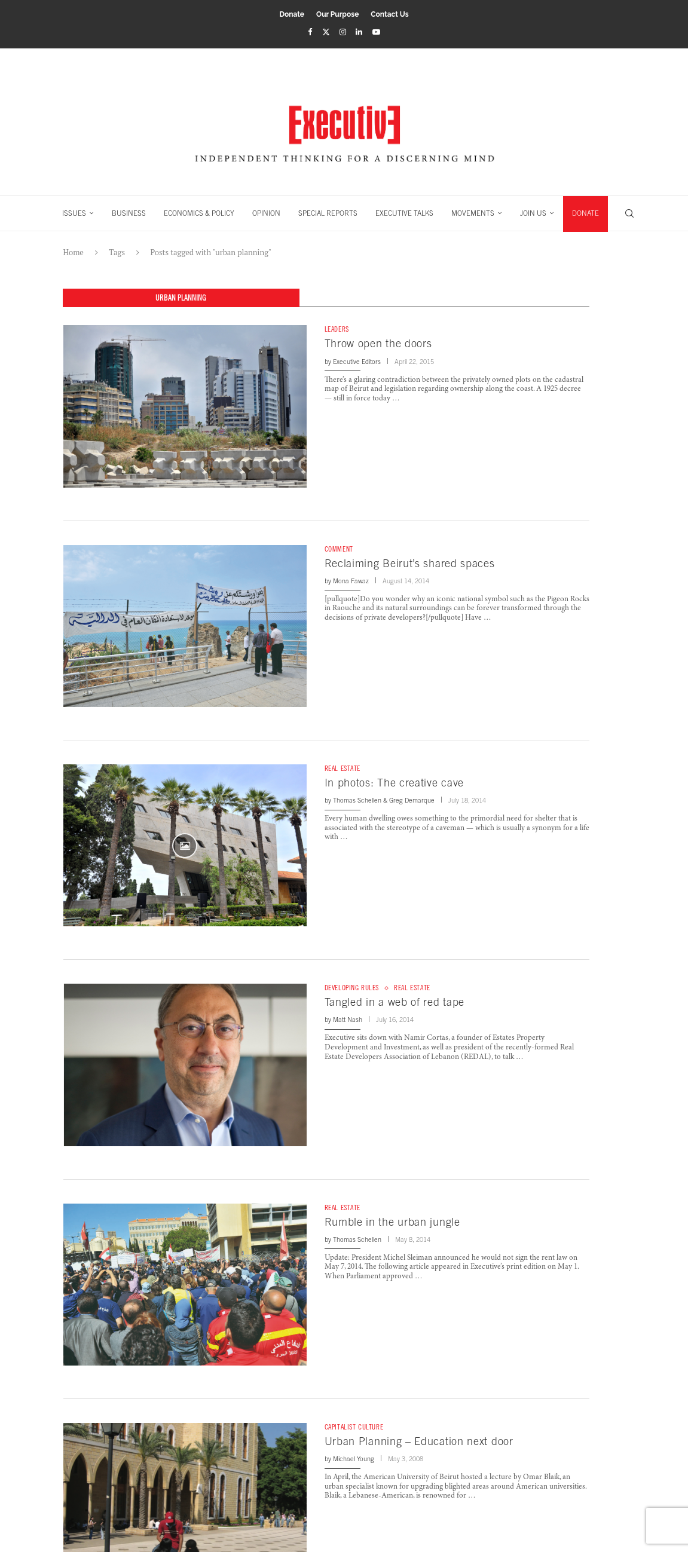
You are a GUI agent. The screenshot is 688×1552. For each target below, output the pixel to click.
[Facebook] (310, 31)
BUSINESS (129, 213)
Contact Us (389, 14)
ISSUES (74, 213)
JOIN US (533, 213)
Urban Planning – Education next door (419, 1441)
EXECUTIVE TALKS (404, 213)
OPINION (266, 213)
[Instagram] (343, 31)
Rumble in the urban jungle (392, 1222)
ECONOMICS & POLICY (199, 213)
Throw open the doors (378, 344)
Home (73, 252)
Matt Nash (347, 1020)
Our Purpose (337, 14)
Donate (291, 14)
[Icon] (184, 845)
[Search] (629, 213)
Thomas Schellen (357, 800)
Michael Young (353, 1459)
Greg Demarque (412, 800)
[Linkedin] (359, 31)
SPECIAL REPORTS (327, 213)
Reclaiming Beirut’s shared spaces (410, 563)
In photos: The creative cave (394, 783)
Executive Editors (357, 361)
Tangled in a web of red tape (395, 1002)
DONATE (585, 213)
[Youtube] (376, 31)
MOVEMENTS (472, 213)
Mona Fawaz (351, 581)
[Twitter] (326, 31)
